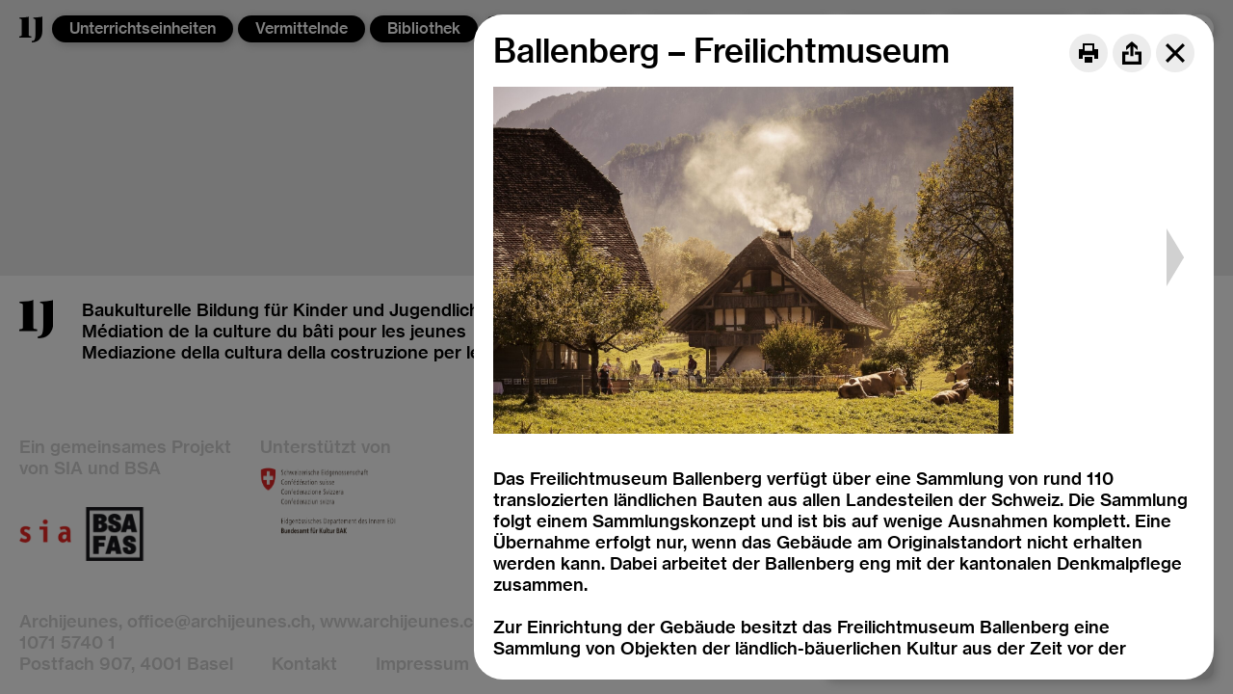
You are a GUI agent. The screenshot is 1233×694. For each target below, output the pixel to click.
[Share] (1132, 53)
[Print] (1088, 53)
